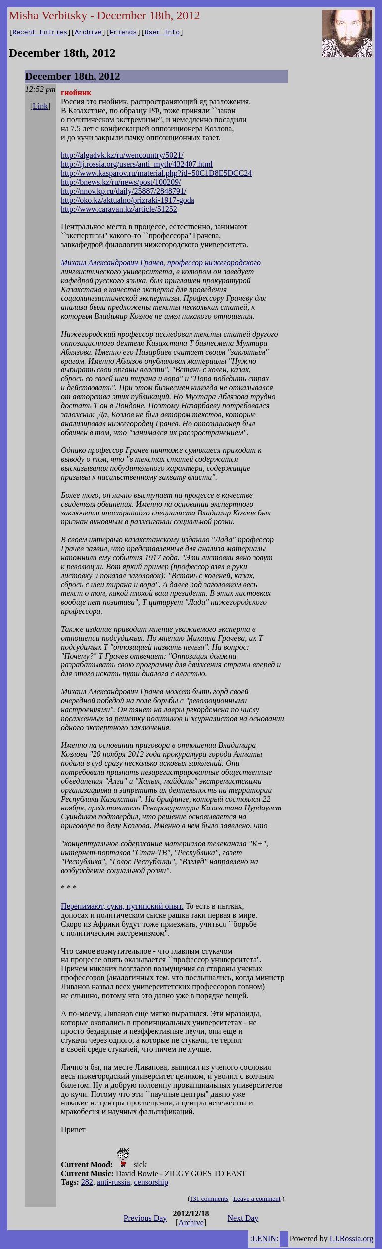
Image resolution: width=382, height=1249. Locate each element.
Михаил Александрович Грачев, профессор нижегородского (161, 264)
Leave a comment (257, 1200)
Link (40, 107)
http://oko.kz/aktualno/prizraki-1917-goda (127, 201)
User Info (162, 33)
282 (87, 1183)
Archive (88, 33)
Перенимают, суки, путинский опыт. (122, 907)
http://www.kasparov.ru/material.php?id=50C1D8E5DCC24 (156, 174)
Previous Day (145, 1219)
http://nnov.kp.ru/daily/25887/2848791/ (123, 192)
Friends (123, 33)
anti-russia (113, 1183)
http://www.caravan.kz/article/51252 (119, 210)
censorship (151, 1183)
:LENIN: (264, 1240)
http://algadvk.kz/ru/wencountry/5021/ (122, 156)
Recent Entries (39, 33)
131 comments (209, 1200)
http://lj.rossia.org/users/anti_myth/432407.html (137, 165)
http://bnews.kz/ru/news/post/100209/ (121, 183)
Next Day (243, 1219)
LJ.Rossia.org (352, 1240)
